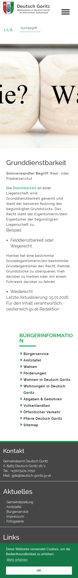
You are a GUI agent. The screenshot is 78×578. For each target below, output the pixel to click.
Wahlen (30, 367)
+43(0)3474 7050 (22, 471)
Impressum (15, 516)
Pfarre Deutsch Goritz (43, 419)
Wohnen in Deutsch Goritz (47, 380)
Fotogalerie (15, 521)
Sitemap (31, 425)
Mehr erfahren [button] (17, 560)
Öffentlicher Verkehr (42, 412)
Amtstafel (32, 360)
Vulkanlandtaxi (37, 406)
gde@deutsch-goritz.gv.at (31, 476)
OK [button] (39, 570)
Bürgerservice (36, 354)
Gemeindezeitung (19, 502)
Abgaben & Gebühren (43, 399)
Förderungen (35, 373)
